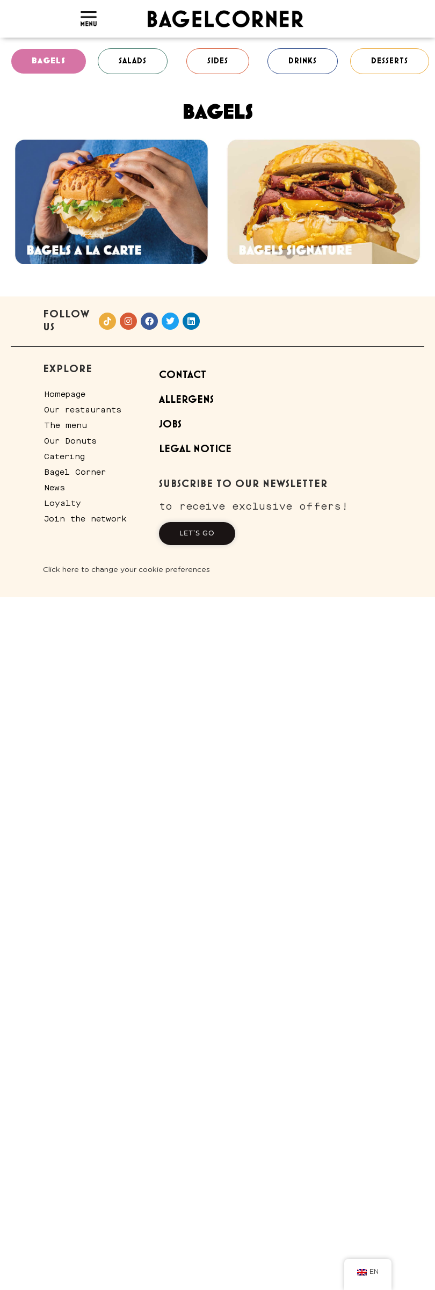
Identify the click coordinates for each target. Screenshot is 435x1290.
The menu (65, 425)
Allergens (186, 399)
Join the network (85, 518)
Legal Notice (195, 449)
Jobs (170, 424)
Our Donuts (70, 441)
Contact (182, 375)
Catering (64, 456)
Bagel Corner (75, 472)
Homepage (64, 394)
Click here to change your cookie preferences (126, 570)
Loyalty (62, 503)
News (54, 487)
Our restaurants (82, 409)
